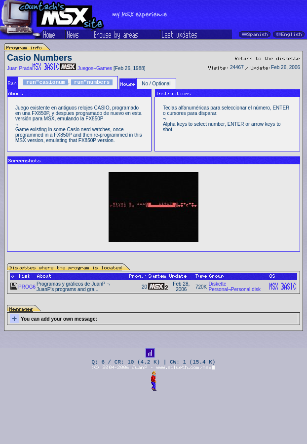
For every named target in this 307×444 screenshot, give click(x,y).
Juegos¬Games (94, 68)
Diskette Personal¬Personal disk (235, 286)
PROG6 (27, 287)
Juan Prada (19, 68)
